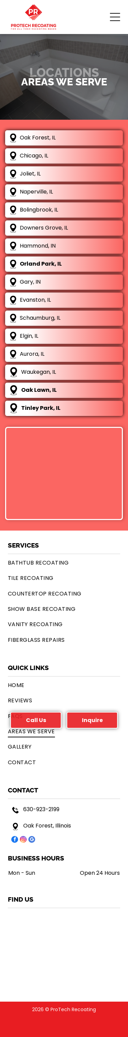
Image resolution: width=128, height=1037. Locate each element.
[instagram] (23, 840)
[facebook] (14, 840)
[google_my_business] (31, 840)
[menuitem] (64, 562)
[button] (115, 17)
